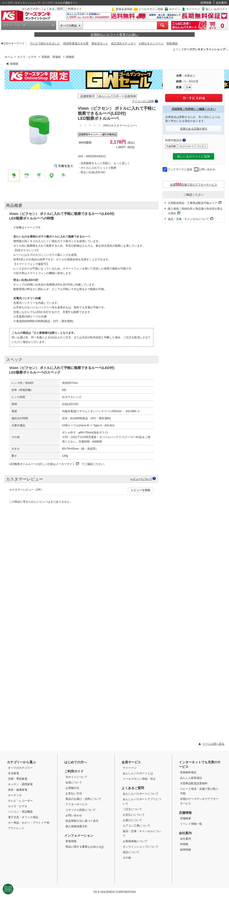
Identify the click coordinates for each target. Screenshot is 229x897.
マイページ (193, 9)
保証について (131, 852)
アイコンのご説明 (143, 101)
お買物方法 (72, 788)
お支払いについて (134, 814)
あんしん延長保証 (191, 778)
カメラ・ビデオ (26, 57)
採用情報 (205, 2)
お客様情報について (135, 841)
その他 (127, 857)
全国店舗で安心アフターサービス (193, 184)
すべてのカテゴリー (20, 767)
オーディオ (15, 795)
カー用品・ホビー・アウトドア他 (28, 822)
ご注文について (132, 809)
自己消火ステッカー (123, 43)
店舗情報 (185, 812)
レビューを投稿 (140, 490)
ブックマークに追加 (179, 169)
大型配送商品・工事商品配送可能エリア (192, 203)
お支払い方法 (73, 793)
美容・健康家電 (17, 789)
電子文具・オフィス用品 (23, 817)
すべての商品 (68, 25)
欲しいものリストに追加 (193, 156)
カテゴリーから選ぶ (16, 25)
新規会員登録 (124, 9)
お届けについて (132, 820)
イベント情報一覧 (191, 823)
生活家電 (13, 773)
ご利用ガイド (73, 9)
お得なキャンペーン (151, 43)
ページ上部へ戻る (213, 743)
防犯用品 (172, 43)
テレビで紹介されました (45, 43)
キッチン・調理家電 (20, 784)
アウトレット (16, 828)
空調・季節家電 (17, 778)
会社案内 (221, 2)
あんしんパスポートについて (140, 793)
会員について (73, 782)
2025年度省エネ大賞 (76, 43)
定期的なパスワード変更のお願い (114, 34)
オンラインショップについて (140, 846)
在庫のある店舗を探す (193, 128)
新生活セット (100, 43)
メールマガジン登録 (150, 9)
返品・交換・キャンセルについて (188, 219)
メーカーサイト (65, 464)
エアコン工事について (136, 825)
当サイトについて (76, 777)
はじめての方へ (31, 9)
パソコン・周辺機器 (20, 811)
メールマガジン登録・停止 (139, 778)
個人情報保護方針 (76, 826)
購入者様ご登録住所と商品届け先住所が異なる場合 (195, 211)
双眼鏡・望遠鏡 (51, 57)
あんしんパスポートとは (138, 773)
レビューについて (141, 478)
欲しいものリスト (217, 9)
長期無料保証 (188, 772)
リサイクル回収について (80, 810)
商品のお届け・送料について (83, 799)
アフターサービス (76, 804)
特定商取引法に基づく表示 (81, 820)
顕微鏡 (70, 57)
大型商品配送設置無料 (193, 783)
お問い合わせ (207, 169)
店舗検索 (185, 818)
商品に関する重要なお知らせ (84, 846)
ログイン (174, 9)
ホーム (9, 57)
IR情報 (184, 844)
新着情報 (70, 841)
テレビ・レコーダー (20, 800)
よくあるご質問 (53, 9)
